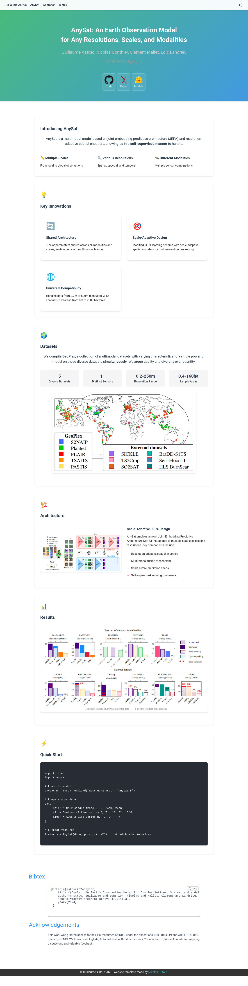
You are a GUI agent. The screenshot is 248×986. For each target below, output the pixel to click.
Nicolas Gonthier (112, 52)
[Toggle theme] (240, 5)
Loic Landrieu (174, 52)
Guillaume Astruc (15, 5)
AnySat (34, 5)
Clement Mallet (144, 52)
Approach (49, 5)
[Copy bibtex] (193, 894)
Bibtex (63, 5)
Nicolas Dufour (157, 982)
